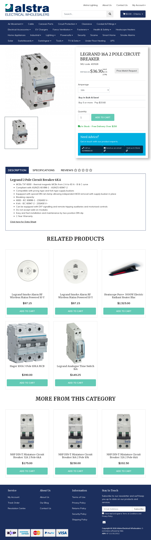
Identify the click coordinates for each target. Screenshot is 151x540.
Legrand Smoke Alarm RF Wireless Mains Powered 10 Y (27, 296)
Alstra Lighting (90, 5)
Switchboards (25, 40)
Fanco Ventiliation (62, 29)
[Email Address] (117, 509)
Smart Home (109, 35)
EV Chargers (41, 29)
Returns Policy (79, 508)
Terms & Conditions (130, 514)
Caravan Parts (46, 24)
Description (17, 170)
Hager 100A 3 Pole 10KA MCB (27, 366)
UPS (112, 40)
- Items (132, 14)
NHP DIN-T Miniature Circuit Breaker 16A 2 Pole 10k (75, 456)
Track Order (14, 502)
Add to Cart (102, 117)
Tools (59, 40)
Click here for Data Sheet (23, 221)
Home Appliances (16, 35)
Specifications (44, 170)
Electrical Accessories (18, 29)
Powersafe (65, 35)
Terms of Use (78, 497)
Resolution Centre (16, 508)
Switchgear (43, 40)
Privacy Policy (79, 502)
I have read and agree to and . (121, 514)
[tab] (17, 170)
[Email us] (104, 522)
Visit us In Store (133, 149)
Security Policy (79, 514)
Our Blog (44, 502)
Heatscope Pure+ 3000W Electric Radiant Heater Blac (123, 296)
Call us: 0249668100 (87, 149)
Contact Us (122, 5)
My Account (13, 497)
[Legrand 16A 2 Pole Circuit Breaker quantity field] (84, 117)
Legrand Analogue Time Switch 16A (75, 368)
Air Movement (15, 24)
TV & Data (73, 40)
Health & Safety (101, 29)
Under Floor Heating (95, 40)
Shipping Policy (79, 519)
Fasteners (82, 29)
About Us (107, 5)
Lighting (50, 35)
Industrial (34, 35)
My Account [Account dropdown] (138, 5)
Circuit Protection (66, 24)
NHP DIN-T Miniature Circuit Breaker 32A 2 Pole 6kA (27, 456)
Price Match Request (127, 70)
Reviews (76, 170)
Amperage (83, 84)
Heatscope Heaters (125, 29)
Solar (10, 40)
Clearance (87, 24)
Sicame (94, 35)
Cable (31, 24)
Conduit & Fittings (105, 24)
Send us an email (112, 149)
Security (82, 35)
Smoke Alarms (127, 35)
